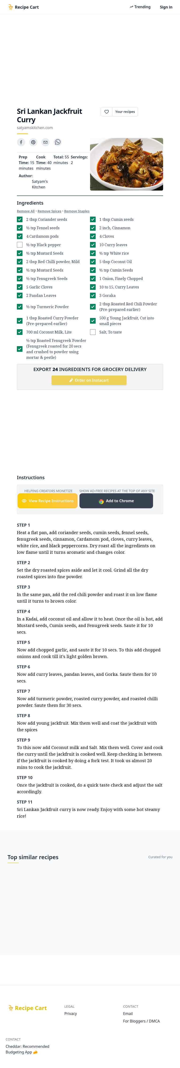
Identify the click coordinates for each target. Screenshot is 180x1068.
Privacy (70, 1013)
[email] (45, 142)
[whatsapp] (57, 142)
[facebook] (21, 142)
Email (128, 1013)
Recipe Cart (31, 1008)
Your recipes (125, 111)
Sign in (166, 7)
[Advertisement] (90, 59)
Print (151, 111)
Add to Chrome (116, 501)
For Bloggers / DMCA (141, 1021)
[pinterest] (33, 142)
